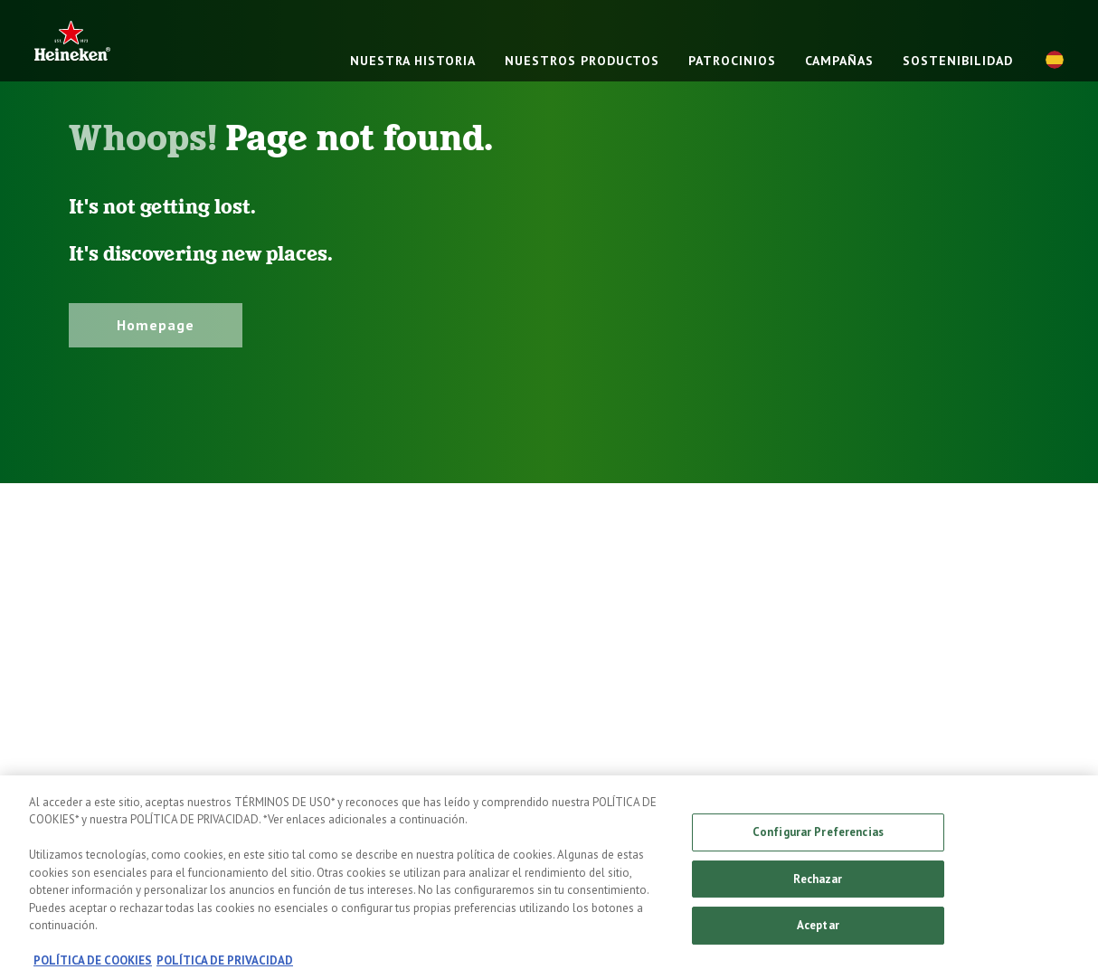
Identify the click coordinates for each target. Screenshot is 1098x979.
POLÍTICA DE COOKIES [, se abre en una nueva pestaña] (92, 969)
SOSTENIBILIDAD (958, 60)
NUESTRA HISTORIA (413, 60)
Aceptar (818, 934)
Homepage (155, 325)
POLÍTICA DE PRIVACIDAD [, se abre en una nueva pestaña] (224, 969)
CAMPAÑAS (839, 60)
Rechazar (817, 887)
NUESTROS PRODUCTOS (582, 60)
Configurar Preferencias (818, 841)
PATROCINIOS (732, 60)
